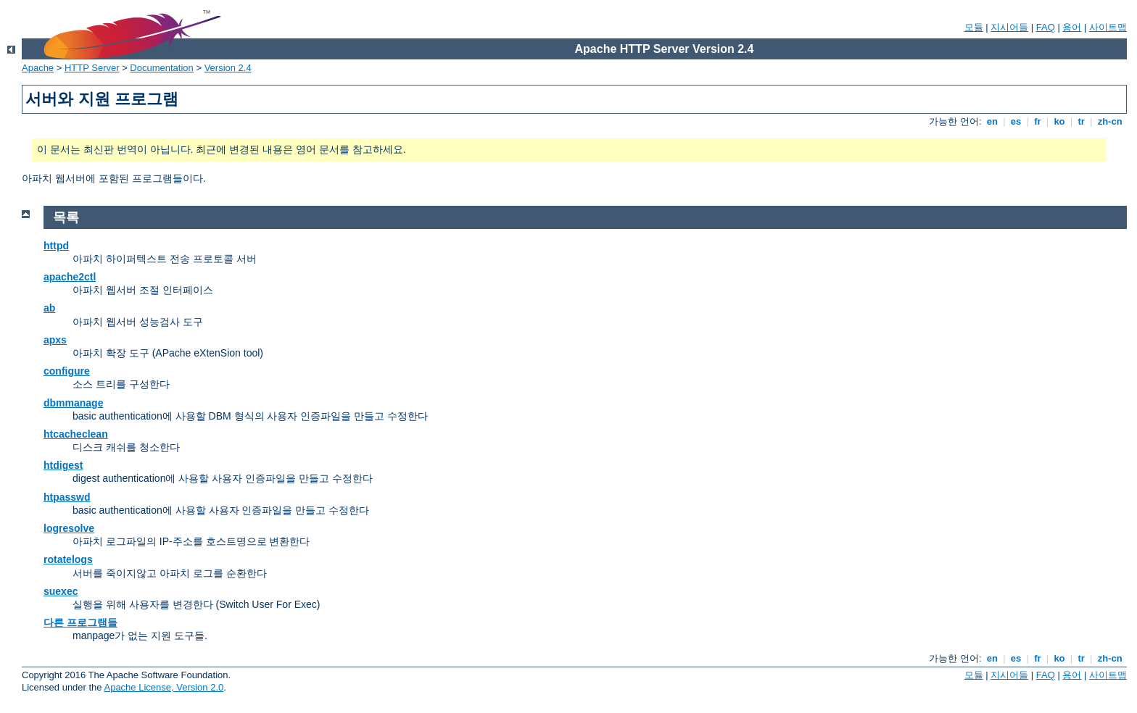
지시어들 (1009, 27)
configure (67, 371)
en (992, 121)
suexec (61, 591)
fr (1038, 121)
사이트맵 (1108, 27)
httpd (56, 245)
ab (49, 308)
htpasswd (67, 497)
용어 (1071, 27)
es (1016, 121)
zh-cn (1110, 121)
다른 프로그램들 (80, 622)
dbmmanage (73, 403)
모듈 (973, 27)
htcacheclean (76, 434)
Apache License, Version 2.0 (163, 687)
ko (1059, 121)
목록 (66, 217)
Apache (38, 67)
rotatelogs (68, 559)
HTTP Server (92, 67)
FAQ (1045, 27)
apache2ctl (70, 277)
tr (1081, 121)
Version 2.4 (228, 67)
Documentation (161, 67)
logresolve (69, 528)
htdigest (63, 465)
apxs (55, 340)
